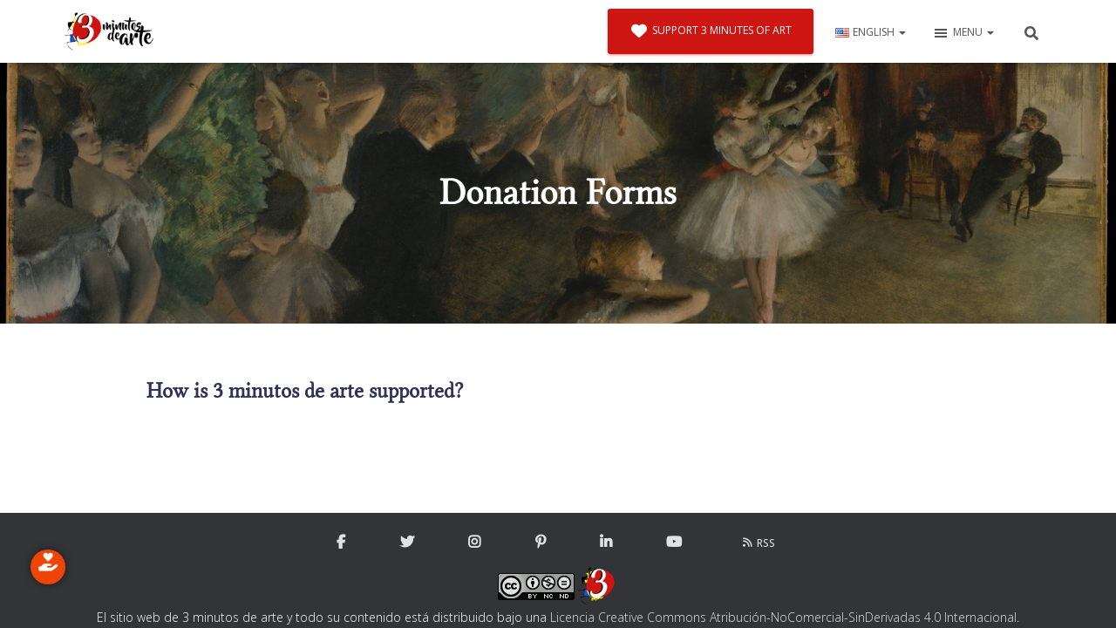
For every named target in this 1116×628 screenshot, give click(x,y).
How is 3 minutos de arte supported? (305, 391)
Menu (963, 33)
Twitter (407, 542)
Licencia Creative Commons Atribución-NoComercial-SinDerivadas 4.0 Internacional (783, 617)
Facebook (341, 542)
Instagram (474, 542)
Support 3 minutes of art (711, 31)
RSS (758, 543)
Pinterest (541, 542)
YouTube (674, 542)
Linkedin (606, 542)
